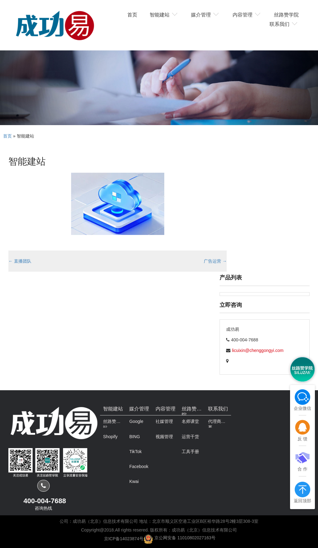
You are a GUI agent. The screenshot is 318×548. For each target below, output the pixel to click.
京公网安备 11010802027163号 (185, 537)
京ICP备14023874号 (124, 538)
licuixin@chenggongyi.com (258, 350)
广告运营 (215, 261)
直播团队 (19, 261)
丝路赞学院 (286, 14)
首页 (132, 14)
